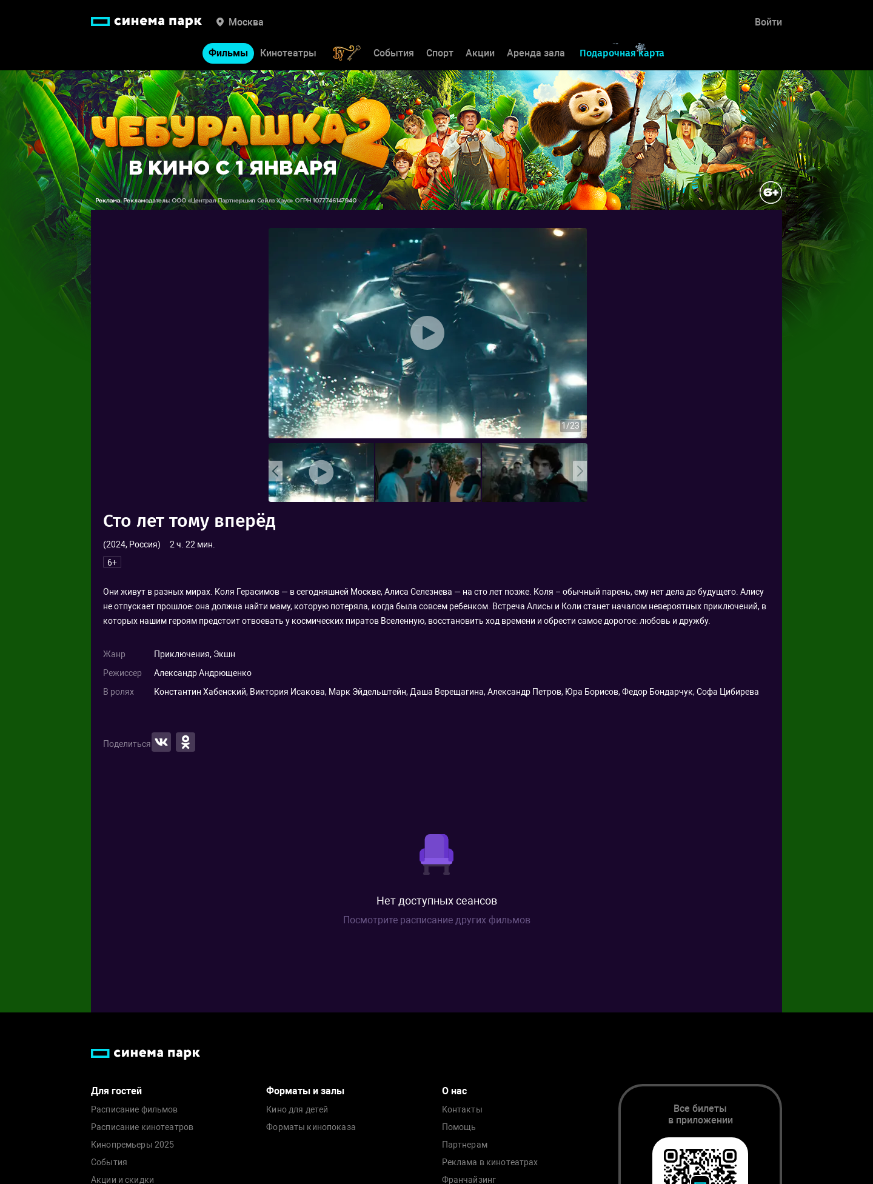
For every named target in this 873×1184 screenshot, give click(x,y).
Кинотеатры (288, 53)
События (393, 53)
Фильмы (228, 53)
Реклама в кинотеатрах (490, 1162)
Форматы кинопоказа (311, 1127)
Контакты (462, 1109)
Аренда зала (536, 53)
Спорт (439, 53)
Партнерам (464, 1144)
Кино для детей (297, 1109)
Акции (480, 53)
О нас (454, 1091)
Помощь (459, 1127)
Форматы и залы (305, 1091)
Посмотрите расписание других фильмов (436, 920)
